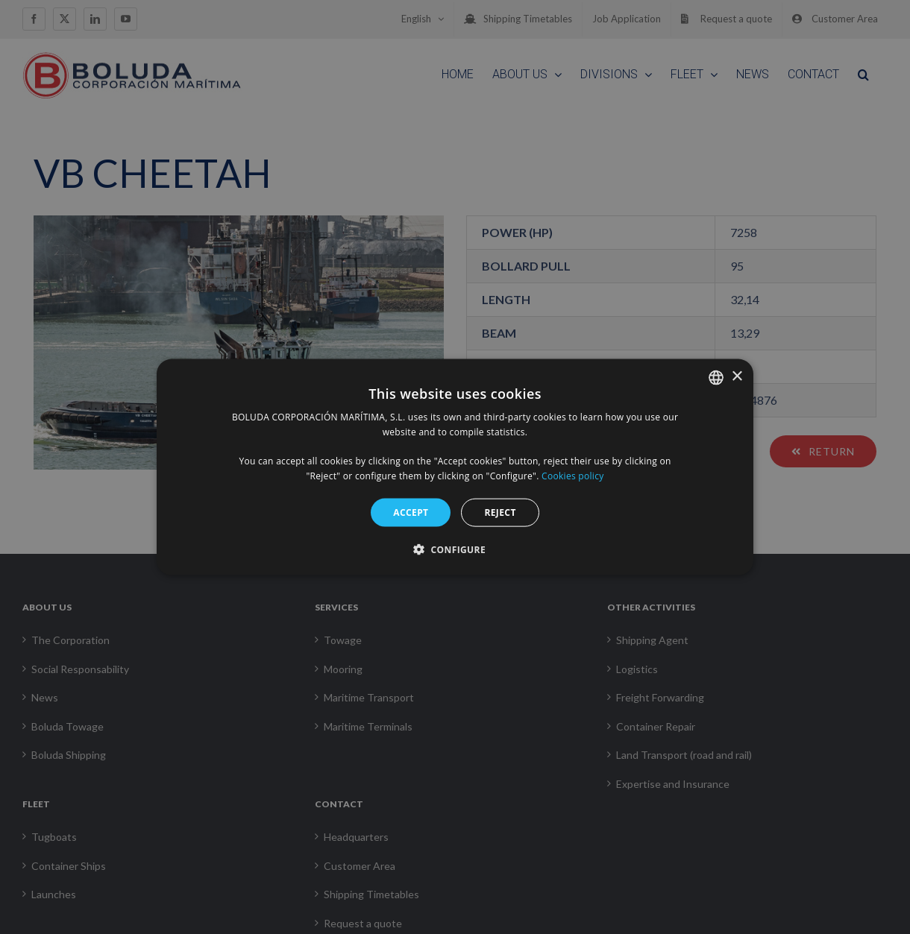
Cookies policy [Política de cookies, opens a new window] (572, 476)
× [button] (736, 376)
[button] (455, 549)
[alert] (455, 467)
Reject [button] (499, 511)
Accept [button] (410, 511)
